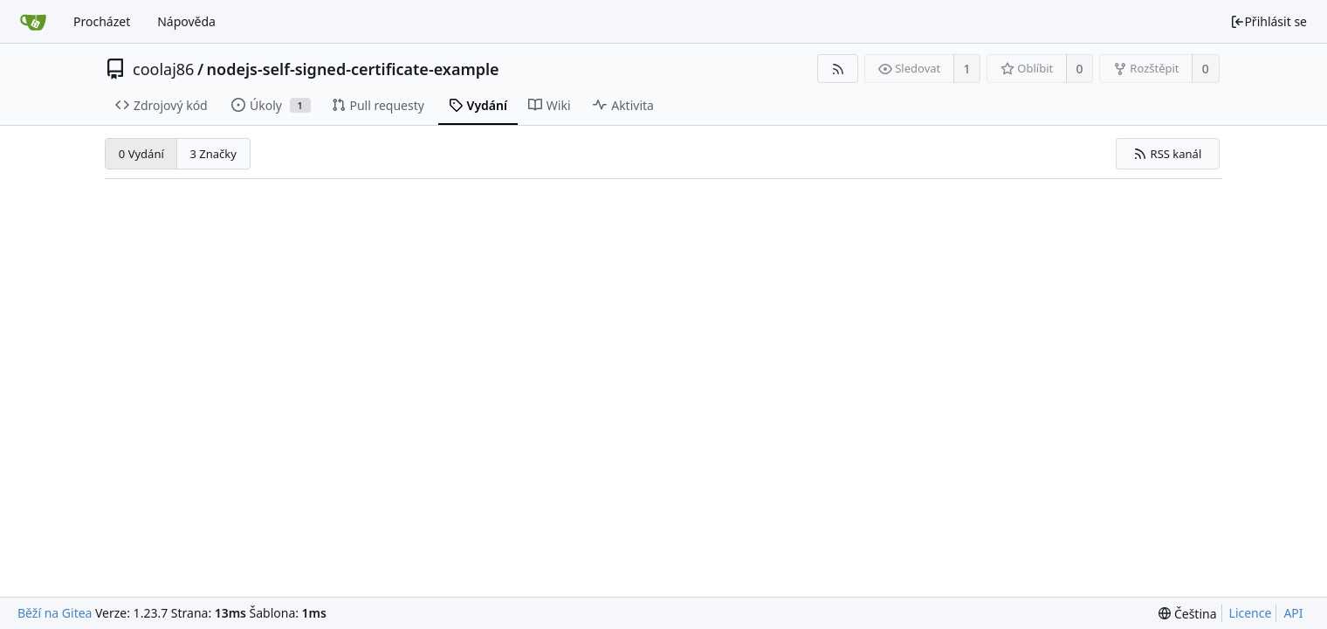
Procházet (101, 21)
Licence (1250, 613)
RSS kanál (1167, 154)
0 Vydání (141, 154)
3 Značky (212, 154)
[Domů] (33, 22)
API (1293, 613)
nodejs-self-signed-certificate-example (353, 69)
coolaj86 (163, 69)
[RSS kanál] (837, 68)
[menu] (1187, 613)
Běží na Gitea (54, 613)
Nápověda (186, 21)
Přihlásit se (1268, 21)
